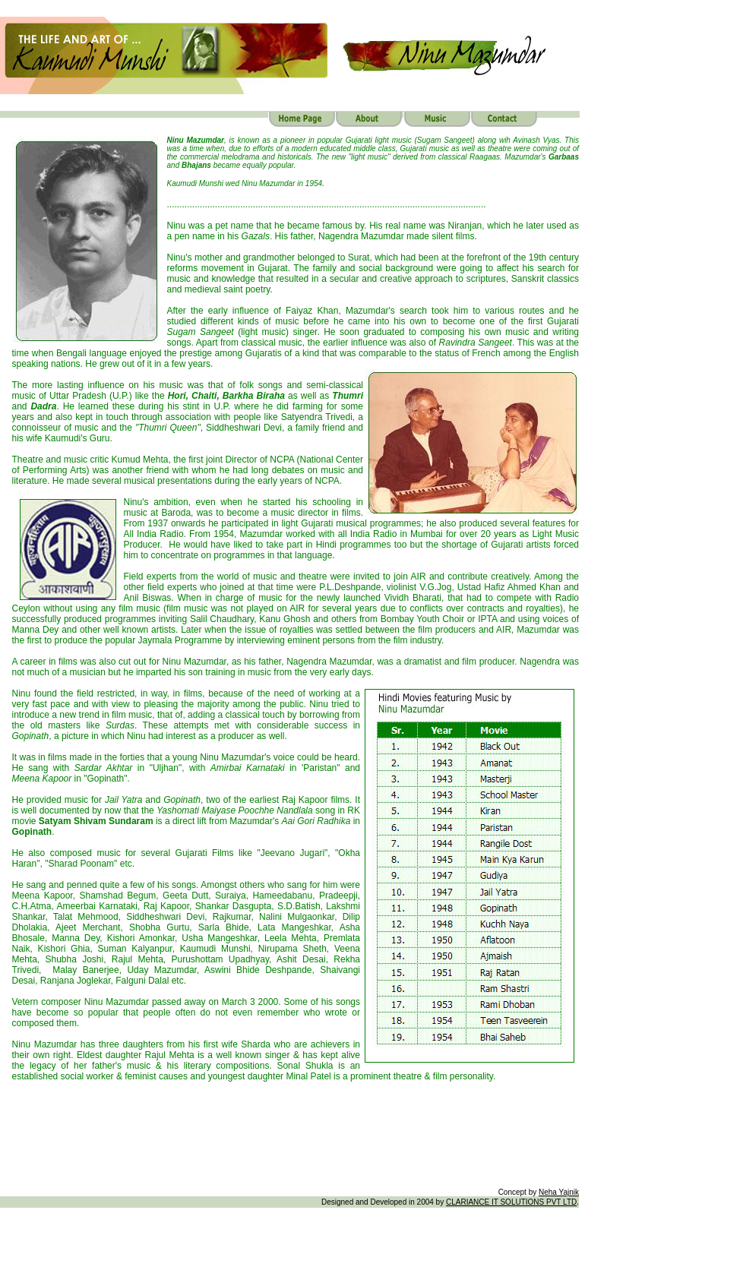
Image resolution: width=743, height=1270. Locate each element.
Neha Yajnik (559, 1192)
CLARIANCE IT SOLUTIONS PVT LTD (511, 1202)
